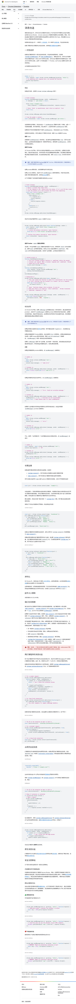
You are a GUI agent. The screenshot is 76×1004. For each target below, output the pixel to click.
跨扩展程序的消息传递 (46, 820)
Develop (26, 6)
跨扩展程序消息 (54, 45)
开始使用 (9, 9)
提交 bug (24, 987)
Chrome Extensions (14, 6)
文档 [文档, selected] (24, 1)
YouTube (60, 989)
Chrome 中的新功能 (46, 1)
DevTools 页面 (42, 162)
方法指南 (20, 9)
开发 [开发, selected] (14, 9)
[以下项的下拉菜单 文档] (27, 2)
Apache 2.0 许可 (68, 972)
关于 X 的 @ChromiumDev (64, 987)
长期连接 (56, 42)
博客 (38, 1)
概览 (3, 9)
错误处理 (45, 175)
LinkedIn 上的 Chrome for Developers (64, 992)
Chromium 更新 (43, 987)
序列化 (39, 329)
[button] (9, 13)
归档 (41, 991)
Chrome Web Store (47, 9)
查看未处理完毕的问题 (27, 989)
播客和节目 (42, 994)
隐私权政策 (27, 1001)
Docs (3, 6)
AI (25, 9)
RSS (59, 995)
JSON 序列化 (46, 581)
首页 (26, 24)
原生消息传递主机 (41, 853)
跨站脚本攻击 (41, 886)
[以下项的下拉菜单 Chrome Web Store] (54, 9)
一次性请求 (44, 42)
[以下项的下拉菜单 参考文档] (34, 9)
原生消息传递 (30, 856)
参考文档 (31, 9)
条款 (23, 1001)
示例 (39, 9)
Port (30, 610)
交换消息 (54, 853)
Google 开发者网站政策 (39, 974)
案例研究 (32, 1)
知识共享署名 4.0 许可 (45, 972)
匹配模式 (47, 774)
